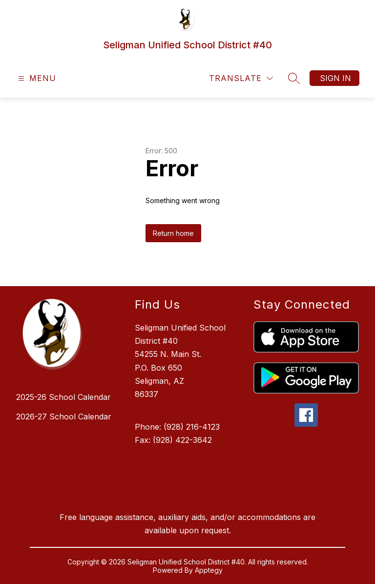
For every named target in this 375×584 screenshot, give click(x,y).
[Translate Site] (241, 78)
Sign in (335, 78)
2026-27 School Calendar (63, 416)
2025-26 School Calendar (63, 397)
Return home (173, 233)
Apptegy (209, 570)
